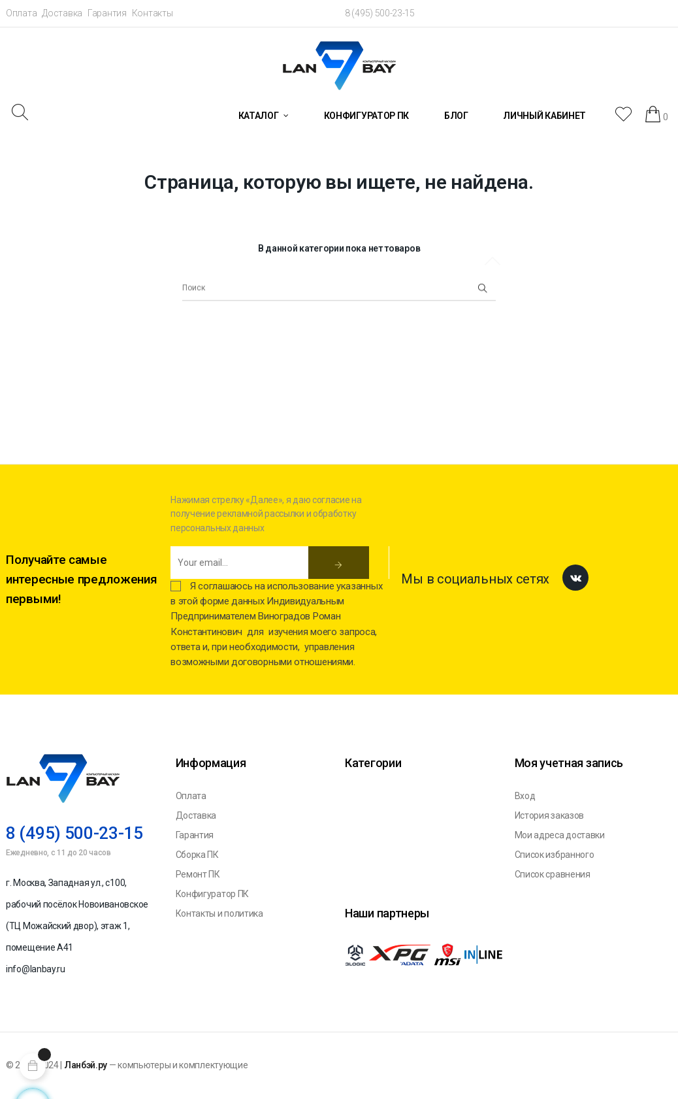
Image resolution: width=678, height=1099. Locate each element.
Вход (525, 796)
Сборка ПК (197, 854)
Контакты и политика (219, 913)
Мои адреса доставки (560, 835)
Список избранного (554, 854)
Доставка (62, 13)
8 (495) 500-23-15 (380, 13)
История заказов (550, 815)
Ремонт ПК (198, 874)
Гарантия (107, 13)
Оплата (21, 13)
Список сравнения (552, 874)
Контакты (152, 13)
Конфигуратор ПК (213, 894)
